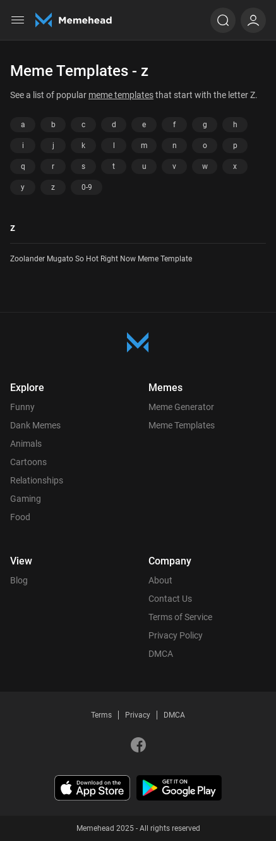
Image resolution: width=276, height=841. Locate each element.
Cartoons (28, 462)
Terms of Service (180, 617)
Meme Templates (181, 425)
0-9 (86, 187)
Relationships (36, 480)
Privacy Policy (175, 635)
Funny (22, 407)
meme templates (120, 95)
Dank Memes (35, 425)
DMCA (160, 654)
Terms (101, 715)
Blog (19, 580)
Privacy (137, 715)
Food (20, 517)
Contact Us (170, 599)
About (160, 580)
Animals (26, 444)
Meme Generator (181, 407)
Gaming (25, 499)
